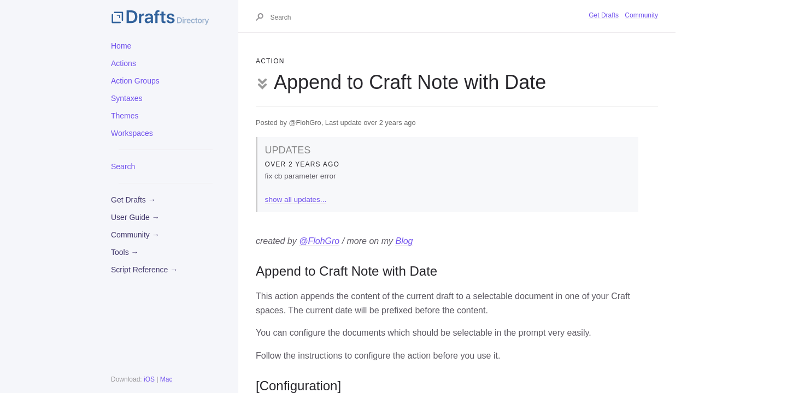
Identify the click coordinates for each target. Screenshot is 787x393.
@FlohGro (319, 241)
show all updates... (296, 199)
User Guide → (135, 217)
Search (123, 166)
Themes (125, 115)
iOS (149, 379)
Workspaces (132, 133)
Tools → (125, 252)
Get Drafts (604, 15)
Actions (123, 63)
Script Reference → (144, 269)
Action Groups (135, 80)
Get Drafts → (133, 199)
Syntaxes (127, 98)
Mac (166, 379)
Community (641, 15)
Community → (135, 234)
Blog (404, 241)
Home (121, 45)
